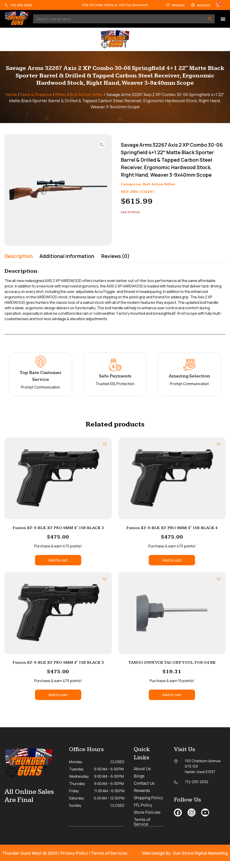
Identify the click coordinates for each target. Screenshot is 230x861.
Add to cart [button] (58, 560)
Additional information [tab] (67, 256)
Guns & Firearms (36, 94)
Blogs (139, 776)
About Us (142, 768)
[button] (223, 19)
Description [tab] (19, 256)
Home (11, 94)
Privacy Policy (74, 853)
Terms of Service (142, 821)
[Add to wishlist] (105, 444)
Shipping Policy (149, 797)
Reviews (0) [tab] (115, 256)
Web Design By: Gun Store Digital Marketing (185, 853)
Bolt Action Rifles (86, 94)
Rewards (142, 790)
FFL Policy (143, 805)
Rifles (60, 94)
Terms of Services (109, 853)
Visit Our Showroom (133, 5)
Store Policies (147, 812)
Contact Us (145, 783)
